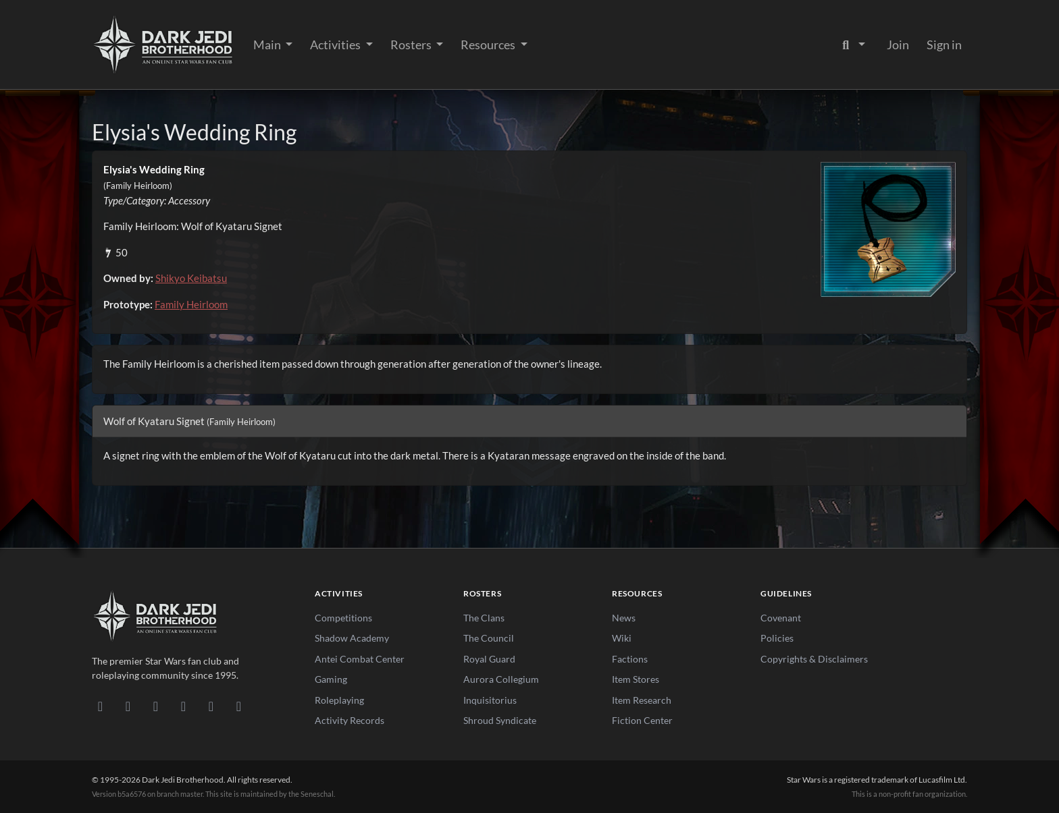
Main (268, 44)
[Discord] (100, 706)
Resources (489, 44)
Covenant (780, 617)
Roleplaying (339, 700)
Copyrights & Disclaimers (814, 659)
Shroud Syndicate (499, 720)
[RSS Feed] (238, 706)
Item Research (641, 700)
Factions (630, 659)
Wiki (621, 638)
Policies (777, 638)
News (624, 617)
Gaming (331, 679)
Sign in (944, 44)
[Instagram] (183, 706)
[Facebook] (155, 706)
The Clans (484, 617)
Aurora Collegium (501, 679)
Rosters (412, 44)
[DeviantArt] (128, 706)
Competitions (343, 617)
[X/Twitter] (211, 706)
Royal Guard (489, 659)
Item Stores (635, 679)
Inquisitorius (490, 700)
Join (898, 44)
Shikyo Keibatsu (191, 278)
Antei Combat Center (360, 659)
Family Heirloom (191, 304)
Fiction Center (642, 720)
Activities (336, 44)
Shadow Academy (352, 638)
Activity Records (349, 720)
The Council (488, 638)
